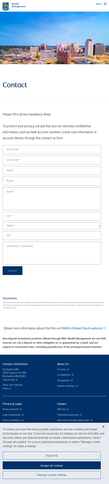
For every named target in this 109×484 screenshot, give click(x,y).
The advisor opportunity (68, 414)
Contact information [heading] (15, 364)
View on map (9, 379)
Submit (12, 270)
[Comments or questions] (52, 253)
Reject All (51, 455)
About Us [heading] (63, 364)
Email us (7, 388)
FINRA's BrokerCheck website (81, 328)
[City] (52, 216)
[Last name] (52, 160)
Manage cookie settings (52, 475)
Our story (61, 369)
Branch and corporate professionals (73, 420)
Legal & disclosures (12, 414)
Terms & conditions (12, 420)
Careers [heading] (61, 404)
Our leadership (64, 374)
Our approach (63, 380)
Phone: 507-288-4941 (13, 384)
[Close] (103, 426)
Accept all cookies (51, 465)
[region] (54, 453)
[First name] (52, 149)
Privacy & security (11, 409)
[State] (52, 225)
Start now (61, 409)
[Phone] (52, 181)
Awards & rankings (66, 385)
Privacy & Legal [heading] (12, 404)
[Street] (52, 198)
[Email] (52, 170)
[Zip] (52, 235)
